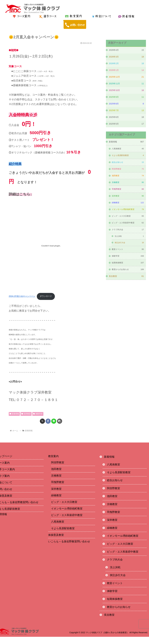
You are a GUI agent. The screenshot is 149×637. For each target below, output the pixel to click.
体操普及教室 (56, 535)
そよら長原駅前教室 (63, 528)
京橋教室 (56, 475)
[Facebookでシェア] (48, 421)
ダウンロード (46, 296)
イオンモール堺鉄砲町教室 (67, 508)
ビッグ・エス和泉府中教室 (67, 515)
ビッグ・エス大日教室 (64, 502)
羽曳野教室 (57, 482)
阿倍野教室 (57, 462)
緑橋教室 (56, 495)
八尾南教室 (57, 522)
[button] (59, 421)
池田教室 (56, 469)
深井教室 (26, 414)
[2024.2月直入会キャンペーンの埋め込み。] (51, 246)
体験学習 (37, 414)
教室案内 (53, 456)
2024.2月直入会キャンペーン (22, 296)
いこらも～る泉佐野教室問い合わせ (69, 541)
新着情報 (14, 414)
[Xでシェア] (42, 421)
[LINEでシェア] (53, 421)
